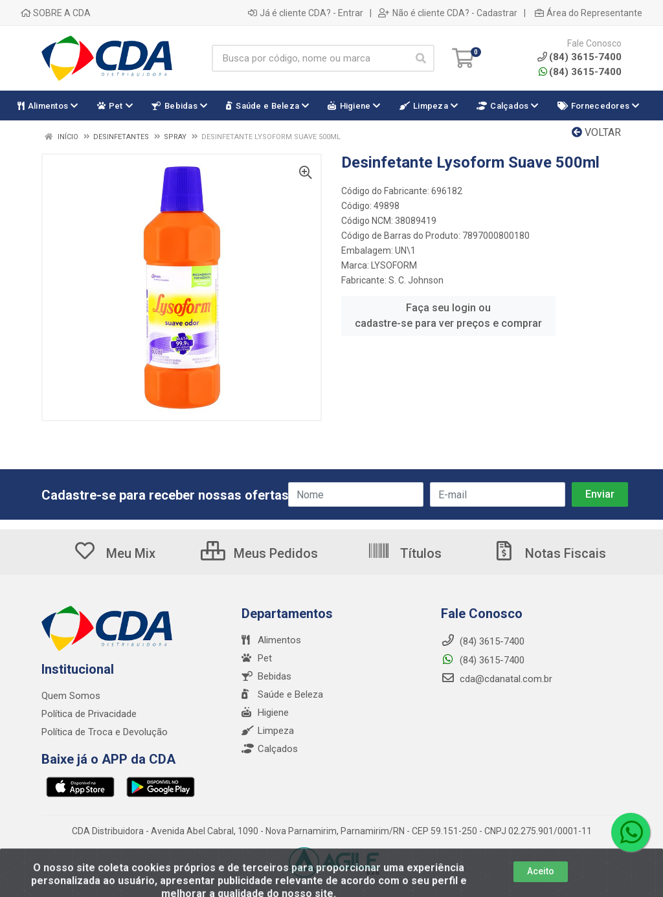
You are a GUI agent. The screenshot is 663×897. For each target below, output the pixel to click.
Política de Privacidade (89, 714)
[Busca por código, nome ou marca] (310, 58)
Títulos (404, 553)
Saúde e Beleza (282, 694)
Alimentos (271, 640)
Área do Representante (588, 12)
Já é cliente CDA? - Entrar (305, 12)
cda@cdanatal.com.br (496, 679)
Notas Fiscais (549, 553)
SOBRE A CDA (56, 12)
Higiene (265, 712)
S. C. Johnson (416, 280)
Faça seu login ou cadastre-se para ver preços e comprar (448, 315)
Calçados (270, 749)
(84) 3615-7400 (580, 72)
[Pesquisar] (420, 58)
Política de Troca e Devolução (104, 732)
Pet (257, 658)
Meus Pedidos (259, 553)
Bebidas (266, 676)
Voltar (596, 132)
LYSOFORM (394, 265)
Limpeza (268, 730)
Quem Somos (70, 696)
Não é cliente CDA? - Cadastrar (447, 12)
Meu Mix (114, 553)
